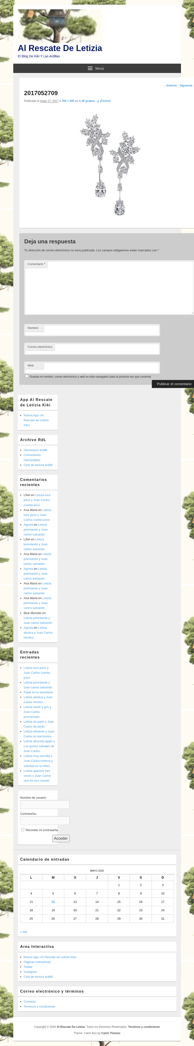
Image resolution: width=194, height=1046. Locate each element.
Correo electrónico (39, 347)
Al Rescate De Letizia (60, 48)
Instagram (30, 972)
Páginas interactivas (37, 962)
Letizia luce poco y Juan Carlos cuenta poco (37, 500)
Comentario (36, 264)
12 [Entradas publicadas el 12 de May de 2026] (53, 902)
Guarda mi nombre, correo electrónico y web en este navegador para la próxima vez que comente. (91, 376)
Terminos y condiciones (39, 1006)
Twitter (28, 967)
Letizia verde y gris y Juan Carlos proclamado (37, 711)
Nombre (32, 328)
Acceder (61, 838)
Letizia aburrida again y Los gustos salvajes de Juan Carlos (39, 746)
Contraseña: (28, 813)
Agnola (28, 524)
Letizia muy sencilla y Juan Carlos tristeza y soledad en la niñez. (38, 760)
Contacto (30, 1001)
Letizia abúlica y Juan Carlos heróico (38, 632)
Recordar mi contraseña (42, 830)
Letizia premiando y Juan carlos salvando (36, 529)
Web (30, 365)
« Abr (23, 932)
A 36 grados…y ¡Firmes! (95, 101)
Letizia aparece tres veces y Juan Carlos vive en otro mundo (37, 775)
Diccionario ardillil (35, 450)
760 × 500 (68, 101)
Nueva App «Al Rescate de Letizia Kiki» (36, 420)
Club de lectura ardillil (38, 465)
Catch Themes (110, 1033)
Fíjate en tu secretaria (38, 692)
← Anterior (170, 85)
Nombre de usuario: (33, 797)
